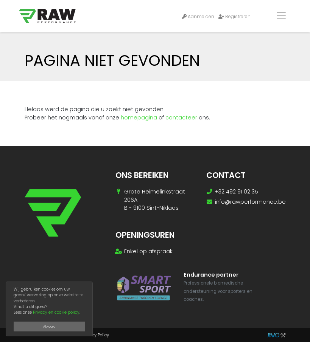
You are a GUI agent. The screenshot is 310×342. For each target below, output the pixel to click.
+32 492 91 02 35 (236, 191)
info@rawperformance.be (250, 202)
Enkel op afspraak (148, 251)
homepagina (139, 117)
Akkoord (49, 326)
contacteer (181, 117)
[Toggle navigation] (281, 16)
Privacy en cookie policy (56, 312)
